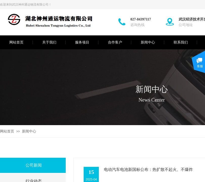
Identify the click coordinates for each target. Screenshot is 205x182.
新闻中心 (148, 42)
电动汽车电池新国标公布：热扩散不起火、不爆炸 (148, 169)
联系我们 (181, 42)
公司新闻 (34, 165)
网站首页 (16, 42)
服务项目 (82, 42)
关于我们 (49, 42)
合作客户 (115, 42)
